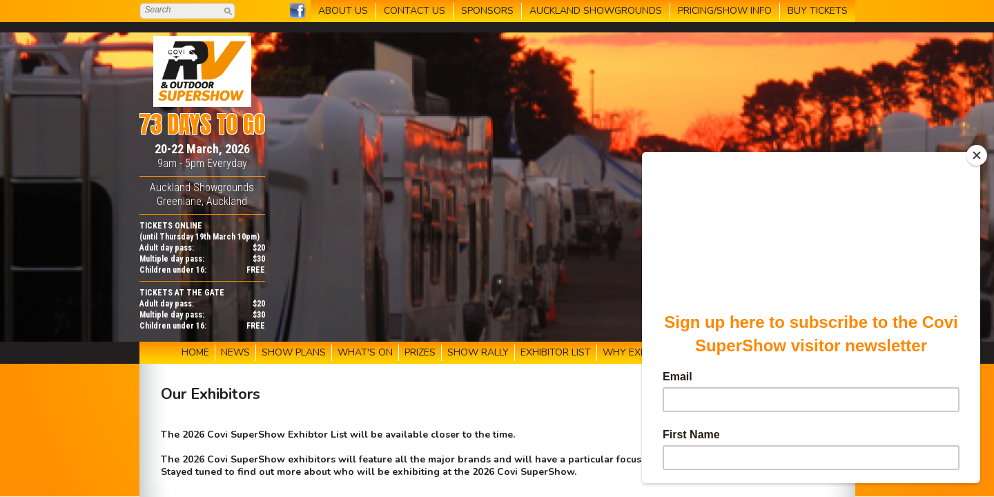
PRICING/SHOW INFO (725, 10)
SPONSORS (487, 10)
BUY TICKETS (818, 10)
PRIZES (420, 352)
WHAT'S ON (365, 352)
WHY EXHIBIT (633, 352)
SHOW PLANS (294, 352)
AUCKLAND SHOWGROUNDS (595, 10)
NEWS (235, 352)
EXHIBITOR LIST (555, 352)
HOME (195, 352)
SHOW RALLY (478, 352)
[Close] (976, 155)
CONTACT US (414, 10)
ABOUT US (343, 10)
